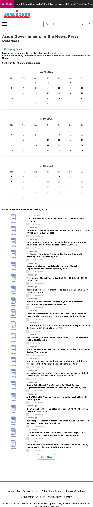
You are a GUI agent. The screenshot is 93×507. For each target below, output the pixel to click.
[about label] (27, 224)
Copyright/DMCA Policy (33, 496)
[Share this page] (89, 24)
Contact (68, 496)
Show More (46, 457)
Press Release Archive (28, 491)
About (11, 491)
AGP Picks (7, 4)
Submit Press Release (52, 491)
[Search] (61, 24)
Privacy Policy (54, 496)
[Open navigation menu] (4, 24)
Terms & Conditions (75, 491)
